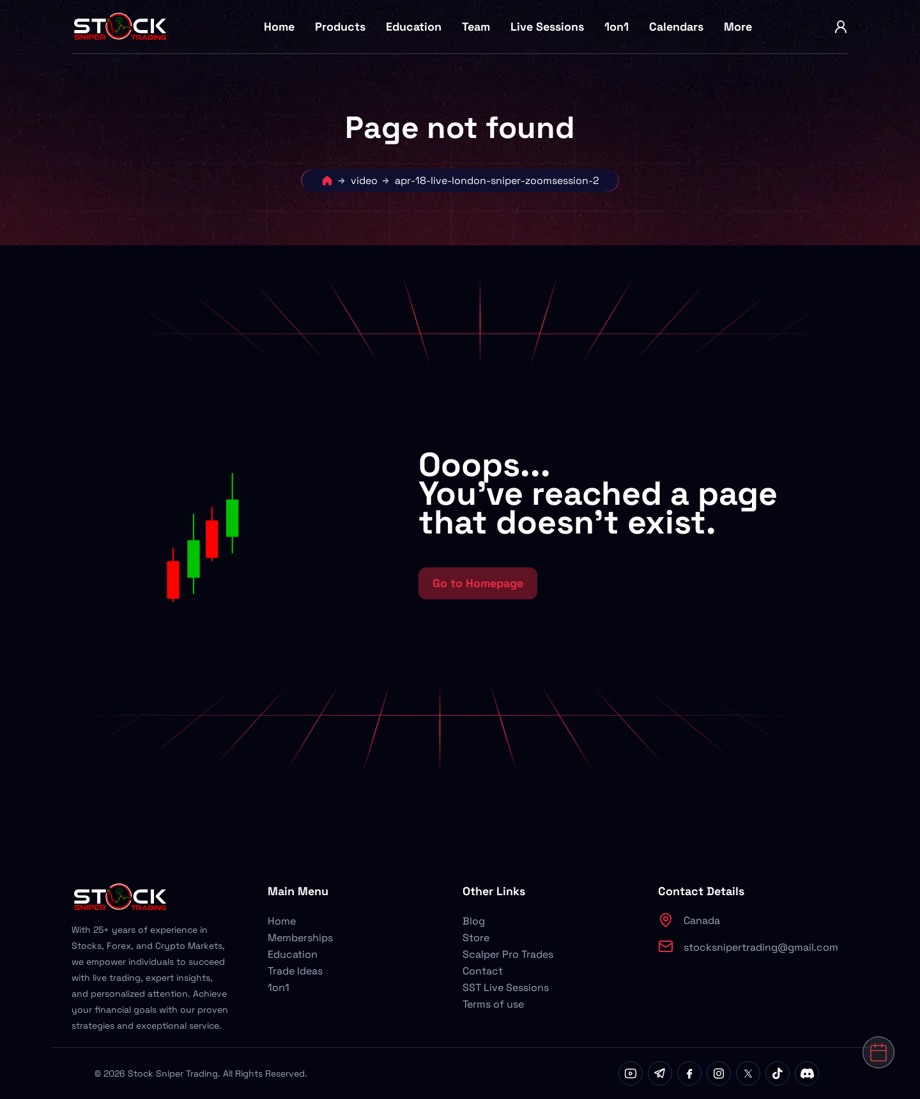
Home (279, 26)
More (738, 26)
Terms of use (493, 1004)
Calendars (676, 26)
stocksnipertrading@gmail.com (761, 947)
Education (413, 26)
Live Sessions (547, 26)
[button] (270, 524)
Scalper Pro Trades (508, 954)
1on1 (616, 26)
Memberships (300, 937)
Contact (483, 971)
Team (476, 26)
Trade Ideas (295, 971)
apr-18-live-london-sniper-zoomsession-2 (497, 180)
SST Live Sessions (506, 987)
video (364, 180)
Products (340, 26)
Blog (474, 921)
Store (476, 937)
